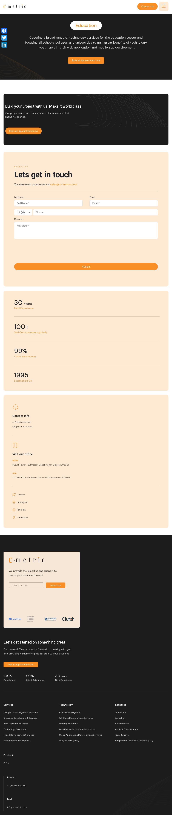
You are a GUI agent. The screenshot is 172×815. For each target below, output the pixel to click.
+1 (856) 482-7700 (16, 785)
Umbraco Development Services (21, 718)
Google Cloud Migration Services (21, 712)
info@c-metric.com (17, 807)
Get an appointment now (20, 664)
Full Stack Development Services (76, 718)
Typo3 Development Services (19, 735)
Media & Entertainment (127, 729)
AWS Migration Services (16, 724)
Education (120, 718)
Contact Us (147, 6)
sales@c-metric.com (63, 184)
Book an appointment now (86, 60)
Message (18, 219)
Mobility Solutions (68, 724)
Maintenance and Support (17, 740)
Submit (86, 266)
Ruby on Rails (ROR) (69, 740)
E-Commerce (122, 724)
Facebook (20, 517)
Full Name (19, 197)
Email (92, 197)
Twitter (18, 494)
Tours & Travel (122, 735)
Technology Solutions (15, 729)
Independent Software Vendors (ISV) (134, 740)
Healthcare (120, 712)
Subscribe (55, 585)
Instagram (20, 502)
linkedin (19, 509)
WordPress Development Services (77, 729)
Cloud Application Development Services (80, 735)
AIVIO (6, 763)
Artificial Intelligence (69, 712)
